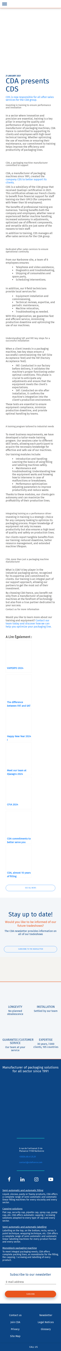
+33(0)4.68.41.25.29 (27, 1156)
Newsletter (45, 1315)
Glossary (46, 1329)
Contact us (15, 1315)
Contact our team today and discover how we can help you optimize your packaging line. (29, 623)
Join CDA (15, 1322)
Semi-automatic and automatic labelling (24, 1226)
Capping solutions (12, 1208)
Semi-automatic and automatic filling (22, 1190)
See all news (30, 888)
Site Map (15, 1336)
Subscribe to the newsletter (30, 949)
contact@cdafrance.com (30, 1162)
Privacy (15, 1329)
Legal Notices (46, 1322)
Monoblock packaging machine (19, 1248)
